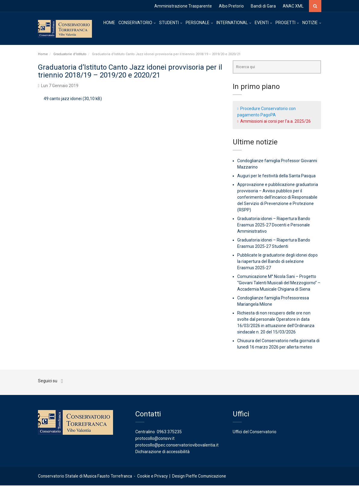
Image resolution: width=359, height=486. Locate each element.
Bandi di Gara (263, 6)
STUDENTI (169, 22)
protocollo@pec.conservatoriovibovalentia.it (177, 445)
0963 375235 (169, 432)
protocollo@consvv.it (155, 439)
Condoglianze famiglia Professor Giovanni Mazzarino (277, 164)
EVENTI (262, 22)
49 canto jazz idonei (63, 99)
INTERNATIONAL (232, 22)
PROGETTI (285, 22)
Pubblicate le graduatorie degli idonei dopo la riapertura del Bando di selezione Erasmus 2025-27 (277, 262)
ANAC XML (293, 6)
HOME (109, 22)
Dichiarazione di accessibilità (162, 452)
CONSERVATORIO (135, 22)
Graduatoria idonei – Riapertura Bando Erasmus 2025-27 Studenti (273, 243)
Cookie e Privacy (152, 476)
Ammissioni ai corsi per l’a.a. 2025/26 (275, 121)
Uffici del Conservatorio (254, 432)
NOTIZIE (310, 22)
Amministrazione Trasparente (183, 6)
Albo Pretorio (231, 6)
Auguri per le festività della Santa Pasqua (276, 176)
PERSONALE (197, 22)
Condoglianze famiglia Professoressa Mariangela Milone (273, 301)
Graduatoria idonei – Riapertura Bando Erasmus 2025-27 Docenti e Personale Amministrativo (273, 225)
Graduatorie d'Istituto (70, 54)
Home (43, 54)
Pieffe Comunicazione (206, 476)
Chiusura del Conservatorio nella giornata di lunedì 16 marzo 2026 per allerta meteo (278, 344)
